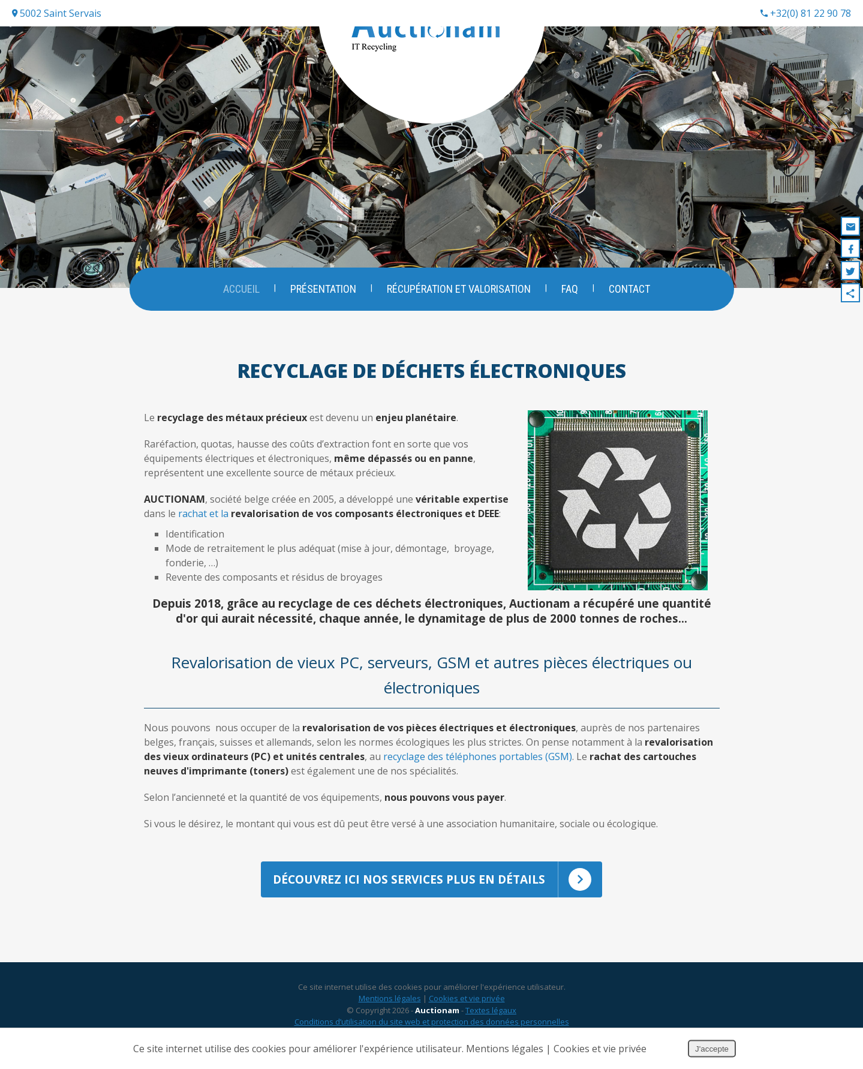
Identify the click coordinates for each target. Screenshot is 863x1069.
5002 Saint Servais (56, 13)
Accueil (240, 289)
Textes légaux (490, 1020)
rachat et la (338, 513)
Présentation (323, 289)
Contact (630, 289)
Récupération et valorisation (459, 289)
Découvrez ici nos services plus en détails (437, 885)
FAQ (570, 289)
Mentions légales (390, 1008)
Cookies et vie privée (467, 1008)
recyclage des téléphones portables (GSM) (477, 756)
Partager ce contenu (850, 292)
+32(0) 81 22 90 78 (805, 13)
